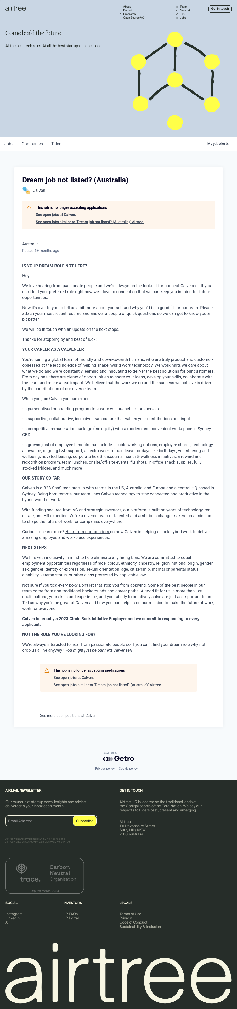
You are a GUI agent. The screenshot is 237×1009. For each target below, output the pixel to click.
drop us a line (34, 650)
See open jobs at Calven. (56, 214)
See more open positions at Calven (68, 715)
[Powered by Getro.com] (118, 756)
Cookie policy (128, 768)
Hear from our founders (87, 531)
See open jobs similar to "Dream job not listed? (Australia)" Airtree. (90, 222)
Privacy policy (105, 768)
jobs (8, 143)
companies (32, 143)
